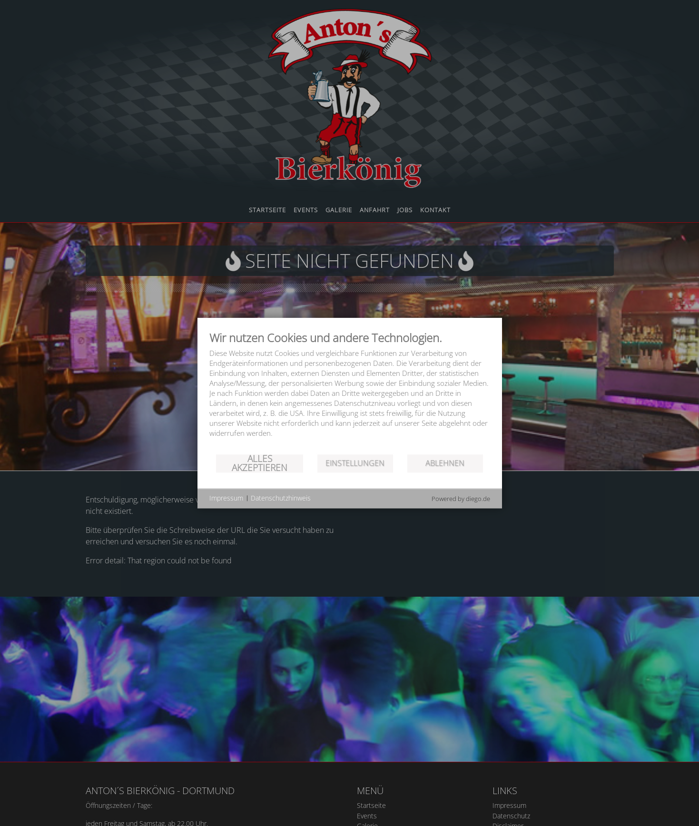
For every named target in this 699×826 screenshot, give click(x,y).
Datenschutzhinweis (281, 497)
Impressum (226, 497)
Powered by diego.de (461, 498)
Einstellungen (354, 463)
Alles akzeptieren (259, 463)
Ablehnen (444, 463)
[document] (349, 391)
